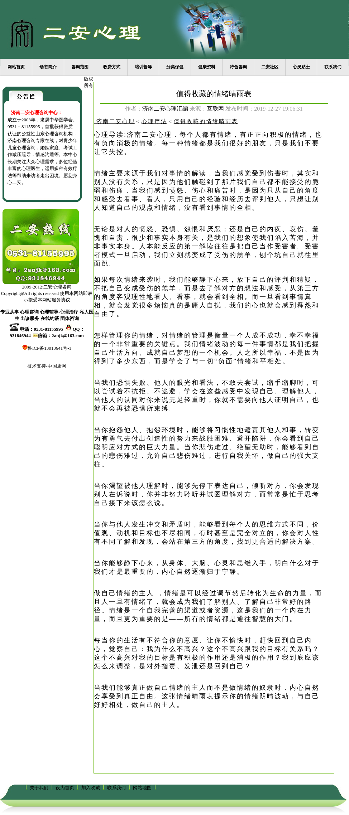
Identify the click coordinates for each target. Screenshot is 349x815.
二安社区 (269, 66)
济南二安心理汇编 (165, 109)
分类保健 (174, 66)
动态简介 (48, 66)
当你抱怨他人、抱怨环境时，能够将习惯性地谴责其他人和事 (195, 429)
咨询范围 (80, 66)
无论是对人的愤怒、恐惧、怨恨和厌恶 (158, 229)
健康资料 (206, 66)
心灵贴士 (301, 66)
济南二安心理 (149, 134)
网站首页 (16, 66)
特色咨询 (238, 66)
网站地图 (142, 787)
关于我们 (39, 787)
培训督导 (143, 66)
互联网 (215, 109)
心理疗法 (154, 121)
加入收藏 (90, 787)
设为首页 (65, 787)
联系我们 (332, 66)
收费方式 (111, 66)
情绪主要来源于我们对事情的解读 (150, 173)
